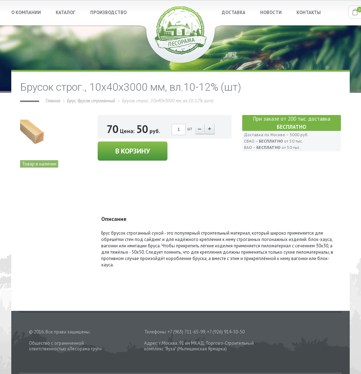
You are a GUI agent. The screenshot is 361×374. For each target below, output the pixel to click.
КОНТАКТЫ (308, 13)
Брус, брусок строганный (91, 101)
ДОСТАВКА (233, 13)
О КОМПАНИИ (26, 13)
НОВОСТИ (271, 13)
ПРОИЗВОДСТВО (108, 13)
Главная (52, 101)
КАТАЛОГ (65, 13)
